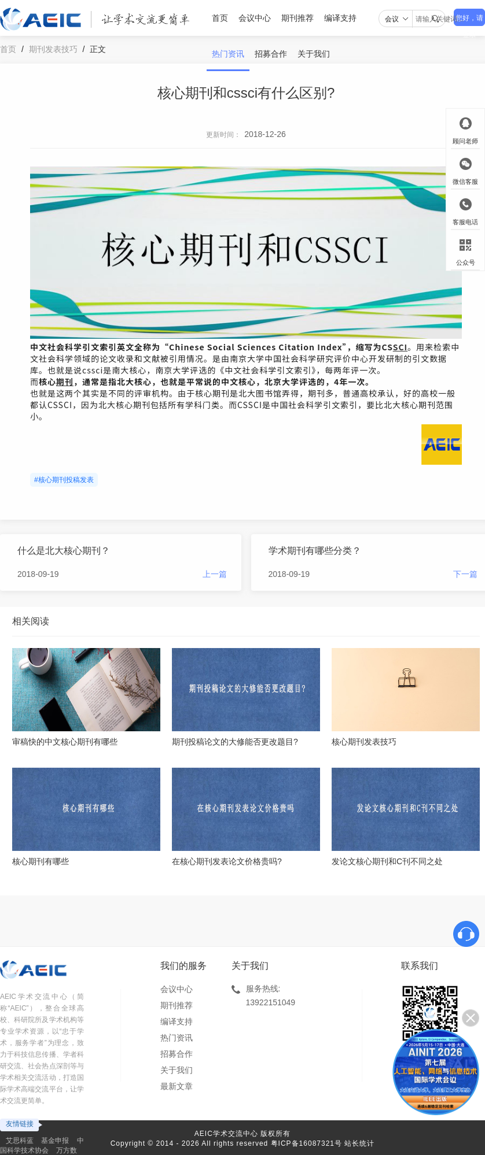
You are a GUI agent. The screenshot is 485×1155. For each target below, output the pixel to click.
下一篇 (465, 574)
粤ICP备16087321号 (306, 1143)
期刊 (65, 381)
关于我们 (313, 53)
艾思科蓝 (20, 1141)
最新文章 (176, 1086)
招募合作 (271, 53)
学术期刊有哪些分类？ (315, 551)
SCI (400, 347)
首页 (220, 18)
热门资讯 (228, 53)
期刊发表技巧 (53, 49)
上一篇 (215, 574)
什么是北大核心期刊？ (63, 551)
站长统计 (359, 1143)
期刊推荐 (297, 18)
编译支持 (340, 18)
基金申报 (55, 1141)
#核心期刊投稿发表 (64, 480)
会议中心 (254, 18)
